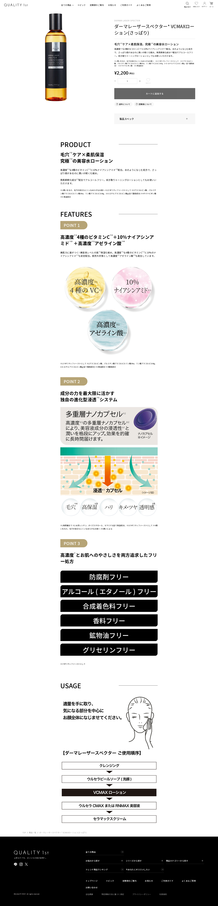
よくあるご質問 (144, 5)
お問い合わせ (92, 887)
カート (211, 5)
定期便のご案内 (97, 5)
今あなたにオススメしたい (138, 869)
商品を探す (187, 5)
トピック (82, 5)
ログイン (204, 4)
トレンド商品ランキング (97, 869)
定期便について (145, 104)
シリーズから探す (144, 860)
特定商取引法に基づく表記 (112, 894)
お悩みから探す (104, 860)
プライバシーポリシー (141, 894)
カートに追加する (155, 93)
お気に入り (196, 5)
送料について (124, 104)
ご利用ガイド (126, 5)
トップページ (92, 880)
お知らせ (112, 5)
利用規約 (163, 894)
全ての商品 (66, 5)
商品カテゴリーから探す (184, 860)
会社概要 (89, 894)
